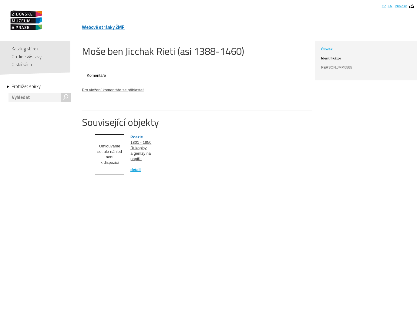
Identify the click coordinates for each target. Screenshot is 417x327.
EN (390, 6)
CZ (384, 6)
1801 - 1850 (140, 142)
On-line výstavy (27, 56)
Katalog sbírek (25, 48)
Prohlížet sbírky (26, 86)
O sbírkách (22, 64)
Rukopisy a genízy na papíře (140, 153)
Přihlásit (401, 6)
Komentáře (96, 75)
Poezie (136, 137)
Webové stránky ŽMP (103, 27)
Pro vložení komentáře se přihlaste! (113, 90)
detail (135, 169)
